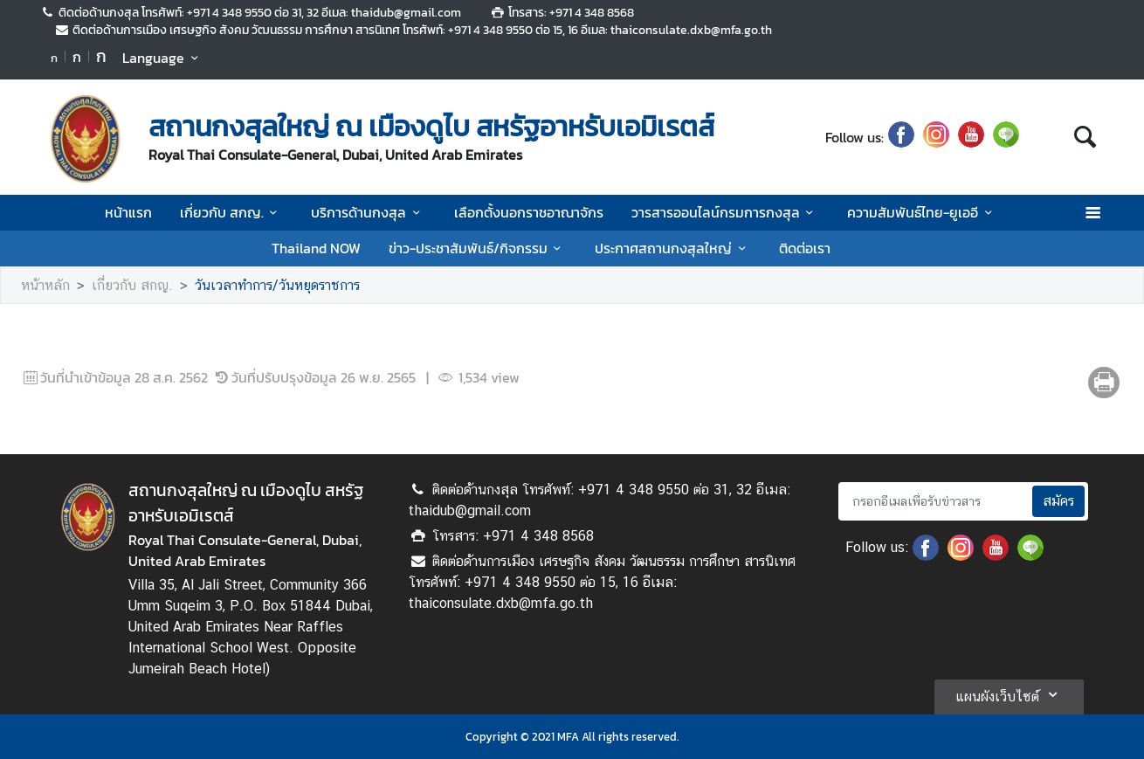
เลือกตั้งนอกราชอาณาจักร (528, 212)
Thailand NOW (316, 248)
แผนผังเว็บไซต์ (1009, 694)
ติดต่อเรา (804, 248)
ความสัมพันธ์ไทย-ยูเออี (922, 212)
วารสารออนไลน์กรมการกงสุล (725, 212)
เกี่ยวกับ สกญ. (231, 212)
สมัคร (1058, 501)
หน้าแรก (128, 212)
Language (162, 57)
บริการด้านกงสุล (368, 212)
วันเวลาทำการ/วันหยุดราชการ (277, 285)
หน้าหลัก (45, 285)
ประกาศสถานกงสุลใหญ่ (673, 248)
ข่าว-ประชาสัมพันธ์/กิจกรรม (478, 248)
